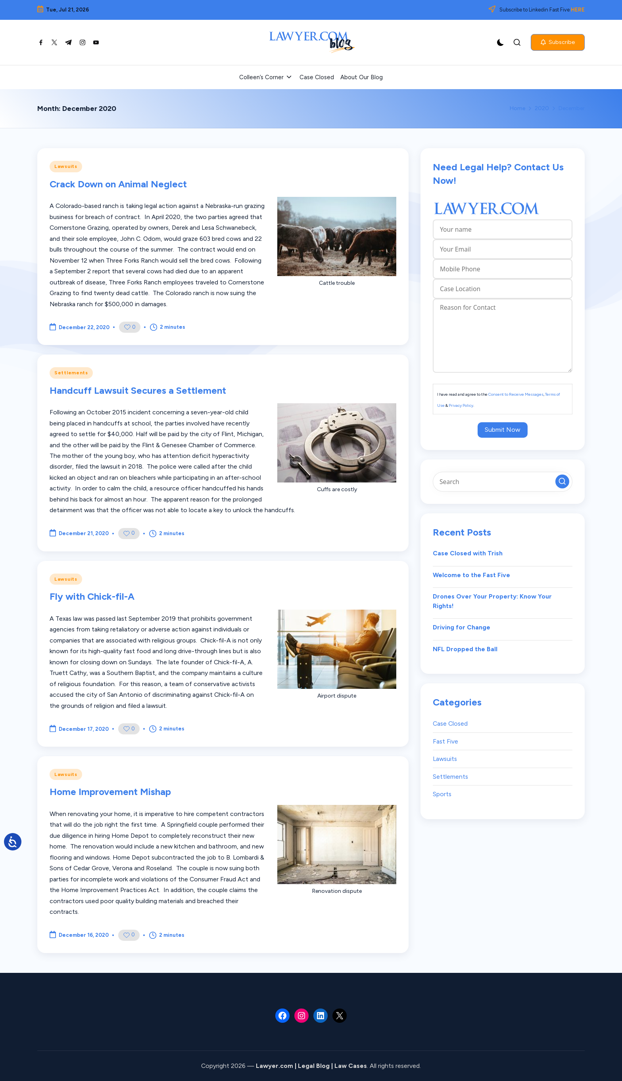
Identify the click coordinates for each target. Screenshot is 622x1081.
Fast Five (445, 741)
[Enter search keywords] (502, 482)
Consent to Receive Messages (515, 394)
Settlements (71, 373)
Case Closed (450, 723)
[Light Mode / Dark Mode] (501, 42)
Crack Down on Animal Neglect (118, 184)
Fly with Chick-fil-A (92, 596)
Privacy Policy (461, 405)
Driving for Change (461, 627)
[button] (558, 42)
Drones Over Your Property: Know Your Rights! (492, 601)
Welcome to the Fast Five (471, 575)
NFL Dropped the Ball (465, 649)
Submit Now (502, 429)
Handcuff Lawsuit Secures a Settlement (138, 390)
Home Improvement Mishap (110, 791)
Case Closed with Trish (468, 553)
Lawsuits (65, 166)
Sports (442, 794)
